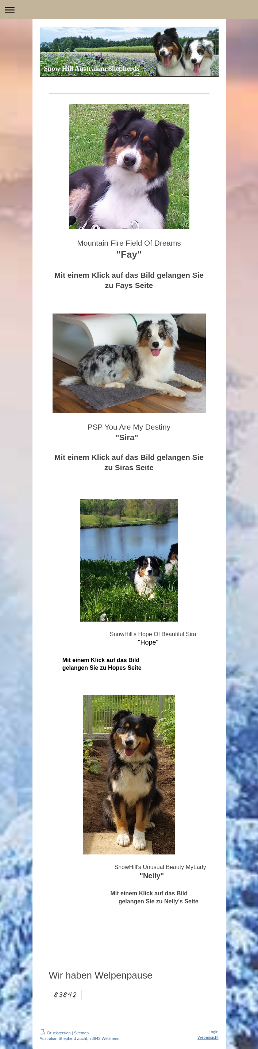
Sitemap (81, 1033)
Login (214, 1032)
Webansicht (207, 1037)
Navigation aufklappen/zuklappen (129, 10)
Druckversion (56, 1033)
